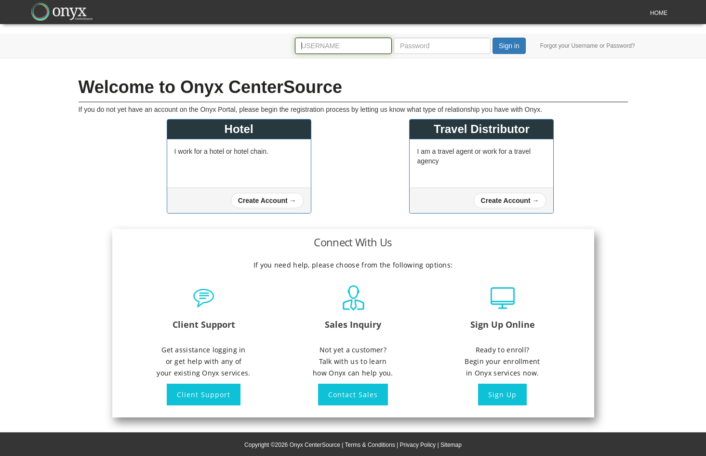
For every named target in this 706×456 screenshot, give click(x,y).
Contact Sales (353, 394)
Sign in (509, 46)
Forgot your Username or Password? (587, 45)
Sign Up (502, 394)
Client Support (203, 394)
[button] (267, 200)
